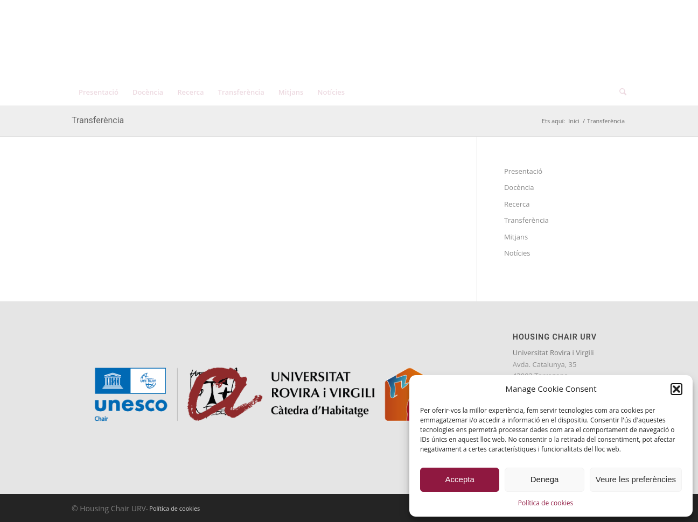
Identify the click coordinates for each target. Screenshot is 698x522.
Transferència (98, 120)
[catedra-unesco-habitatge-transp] (187, 47)
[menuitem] (582, 10)
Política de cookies (546, 502)
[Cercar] (619, 92)
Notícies (517, 253)
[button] (676, 389)
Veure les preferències (636, 479)
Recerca (517, 204)
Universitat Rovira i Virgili (553, 352)
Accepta (459, 479)
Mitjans (516, 237)
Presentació (523, 171)
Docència (519, 187)
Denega (545, 479)
